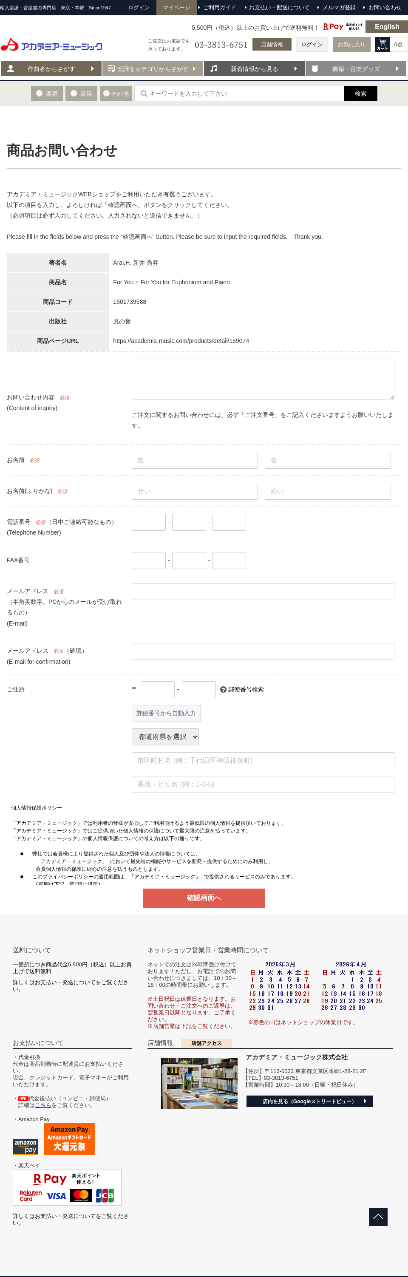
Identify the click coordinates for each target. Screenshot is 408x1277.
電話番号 (19, 521)
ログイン (312, 44)
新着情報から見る (254, 68)
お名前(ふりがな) (29, 490)
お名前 (16, 459)
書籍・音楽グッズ (356, 68)
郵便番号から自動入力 (166, 713)
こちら (43, 1105)
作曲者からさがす (51, 68)
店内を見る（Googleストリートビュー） (310, 1101)
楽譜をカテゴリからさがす (153, 68)
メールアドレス (27, 591)
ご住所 (16, 689)
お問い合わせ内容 (30, 397)
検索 (361, 93)
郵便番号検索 (246, 689)
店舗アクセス (206, 1043)
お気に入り (352, 44)
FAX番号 (18, 560)
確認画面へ (204, 897)
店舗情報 (272, 44)
